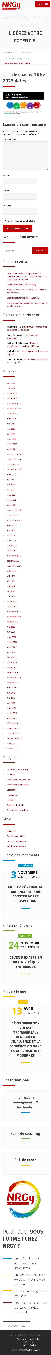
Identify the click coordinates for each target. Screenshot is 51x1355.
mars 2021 (11, 596)
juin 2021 (11, 581)
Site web (7, 205)
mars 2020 (11, 637)
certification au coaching (17, 769)
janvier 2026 (12, 398)
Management (13, 795)
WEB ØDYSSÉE (32, 1349)
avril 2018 (11, 703)
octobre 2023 (13, 515)
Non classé (12, 800)
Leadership (11, 790)
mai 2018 (11, 698)
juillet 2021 (11, 576)
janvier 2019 (12, 667)
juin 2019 (11, 652)
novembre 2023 (14, 510)
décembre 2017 (14, 723)
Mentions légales (28, 1345)
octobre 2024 (13, 464)
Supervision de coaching (17, 810)
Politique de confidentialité (28, 1339)
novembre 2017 (14, 728)
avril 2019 (11, 657)
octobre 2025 (13, 413)
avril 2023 (11, 535)
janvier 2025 (12, 449)
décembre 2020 (14, 611)
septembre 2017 (14, 738)
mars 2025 (11, 439)
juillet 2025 (11, 418)
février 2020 (12, 642)
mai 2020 (11, 627)
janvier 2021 (12, 606)
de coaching (25, 1133)
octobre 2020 (13, 621)
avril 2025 (11, 434)
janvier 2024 (12, 505)
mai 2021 (11, 586)
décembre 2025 (14, 403)
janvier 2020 (12, 647)
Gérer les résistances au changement (23, 297)
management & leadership (25, 1102)
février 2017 (12, 748)
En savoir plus (16, 1326)
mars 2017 (11, 743)
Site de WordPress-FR (16, 846)
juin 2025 (11, 423)
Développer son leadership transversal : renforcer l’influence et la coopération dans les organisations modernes (27, 276)
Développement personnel (18, 779)
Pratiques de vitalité (15, 805)
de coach (26, 1160)
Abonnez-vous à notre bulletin (19, 221)
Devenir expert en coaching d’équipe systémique (25, 962)
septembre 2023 (14, 520)
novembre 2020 (14, 616)
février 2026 (12, 393)
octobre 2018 (13, 682)
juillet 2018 (11, 687)
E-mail (6, 190)
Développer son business (18, 784)
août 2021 (11, 571)
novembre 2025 (14, 408)
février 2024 (12, 500)
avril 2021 (11, 591)
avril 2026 (11, 383)
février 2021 (12, 601)
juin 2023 (11, 530)
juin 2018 (11, 692)
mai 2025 (11, 429)
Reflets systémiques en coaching (21, 284)
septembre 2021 (14, 566)
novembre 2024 (14, 459)
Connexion (11, 831)
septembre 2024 (14, 469)
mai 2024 (11, 484)
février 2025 (12, 444)
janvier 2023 (12, 550)
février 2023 (12, 545)
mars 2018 (11, 708)
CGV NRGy (28, 1342)
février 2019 (12, 662)
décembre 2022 (14, 555)
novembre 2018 (14, 677)
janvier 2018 (12, 718)
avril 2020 (11, 632)
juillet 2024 (11, 474)
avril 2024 (11, 489)
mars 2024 (11, 495)
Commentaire (10, 139)
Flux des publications (16, 836)
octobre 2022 (13, 561)
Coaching (11, 774)
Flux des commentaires (17, 841)
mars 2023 (11, 540)
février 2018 (12, 713)
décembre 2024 (14, 454)
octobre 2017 (13, 733)
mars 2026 (11, 388)
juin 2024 (11, 479)
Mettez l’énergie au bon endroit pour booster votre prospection (25, 893)
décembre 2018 (14, 672)
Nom (6, 175)
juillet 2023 (11, 525)
